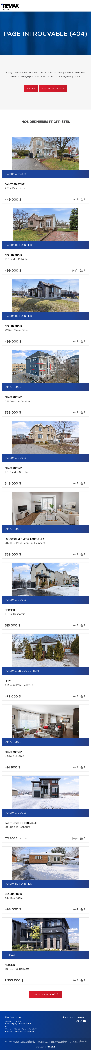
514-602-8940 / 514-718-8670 (23, 1029)
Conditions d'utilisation (46, 1043)
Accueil (31, 89)
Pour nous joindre (53, 89)
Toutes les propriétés (46, 994)
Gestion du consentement (68, 1043)
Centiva (51, 1047)
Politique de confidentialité (23, 1043)
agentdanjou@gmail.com (24, 1032)
